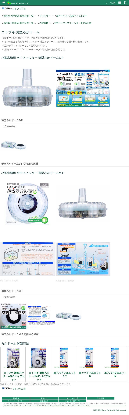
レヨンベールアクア (17, 3)
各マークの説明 (72, 398)
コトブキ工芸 (14, 8)
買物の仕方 (44, 401)
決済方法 (16, 398)
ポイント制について (72, 401)
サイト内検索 (110, 3)
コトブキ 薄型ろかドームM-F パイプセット (39, 376)
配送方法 (44, 398)
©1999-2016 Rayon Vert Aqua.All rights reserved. (109, 410)
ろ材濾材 (43, 23)
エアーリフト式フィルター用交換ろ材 (72, 23)
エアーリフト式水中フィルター (71, 16)
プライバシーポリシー (16, 401)
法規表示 (100, 398)
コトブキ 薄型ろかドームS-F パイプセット (14, 376)
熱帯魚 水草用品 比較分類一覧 (18, 16)
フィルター (44, 16)
